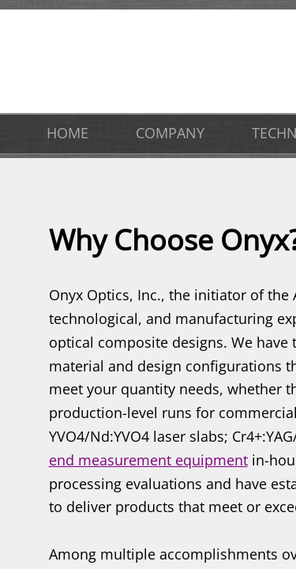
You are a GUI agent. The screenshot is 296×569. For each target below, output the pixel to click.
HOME (67, 132)
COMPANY (170, 132)
